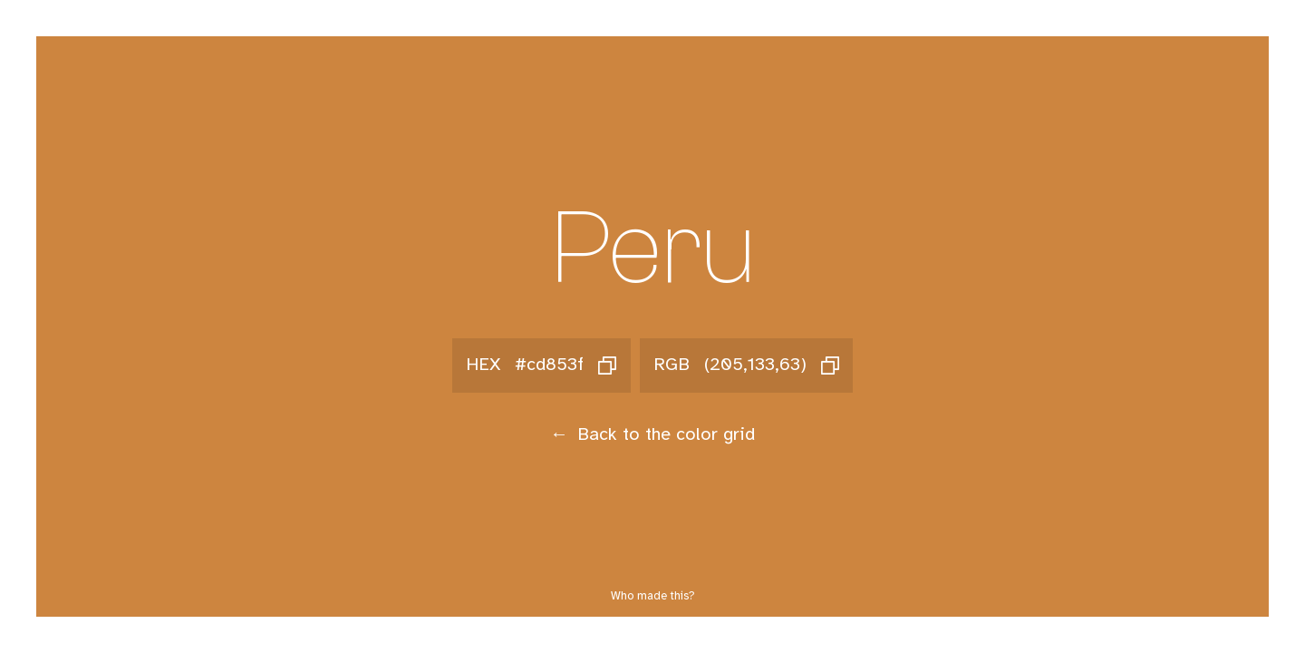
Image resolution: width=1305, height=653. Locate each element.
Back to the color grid (652, 435)
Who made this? (653, 596)
